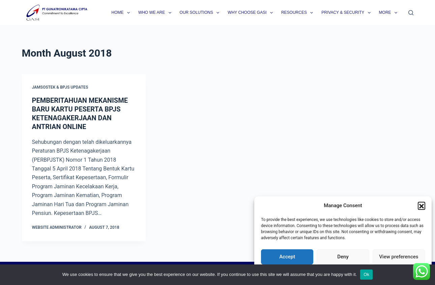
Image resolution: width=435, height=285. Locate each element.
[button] (421, 205)
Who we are (156, 13)
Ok (366, 274)
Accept (287, 257)
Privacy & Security (347, 13)
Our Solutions (201, 13)
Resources (298, 13)
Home (121, 13)
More (389, 13)
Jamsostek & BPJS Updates (60, 87)
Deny (343, 257)
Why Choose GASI (252, 13)
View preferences (398, 257)
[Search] (410, 12)
